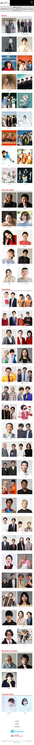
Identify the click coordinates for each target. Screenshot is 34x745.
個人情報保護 (17, 726)
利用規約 (17, 723)
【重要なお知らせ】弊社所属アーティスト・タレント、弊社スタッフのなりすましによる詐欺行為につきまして (17, 9)
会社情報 (17, 721)
